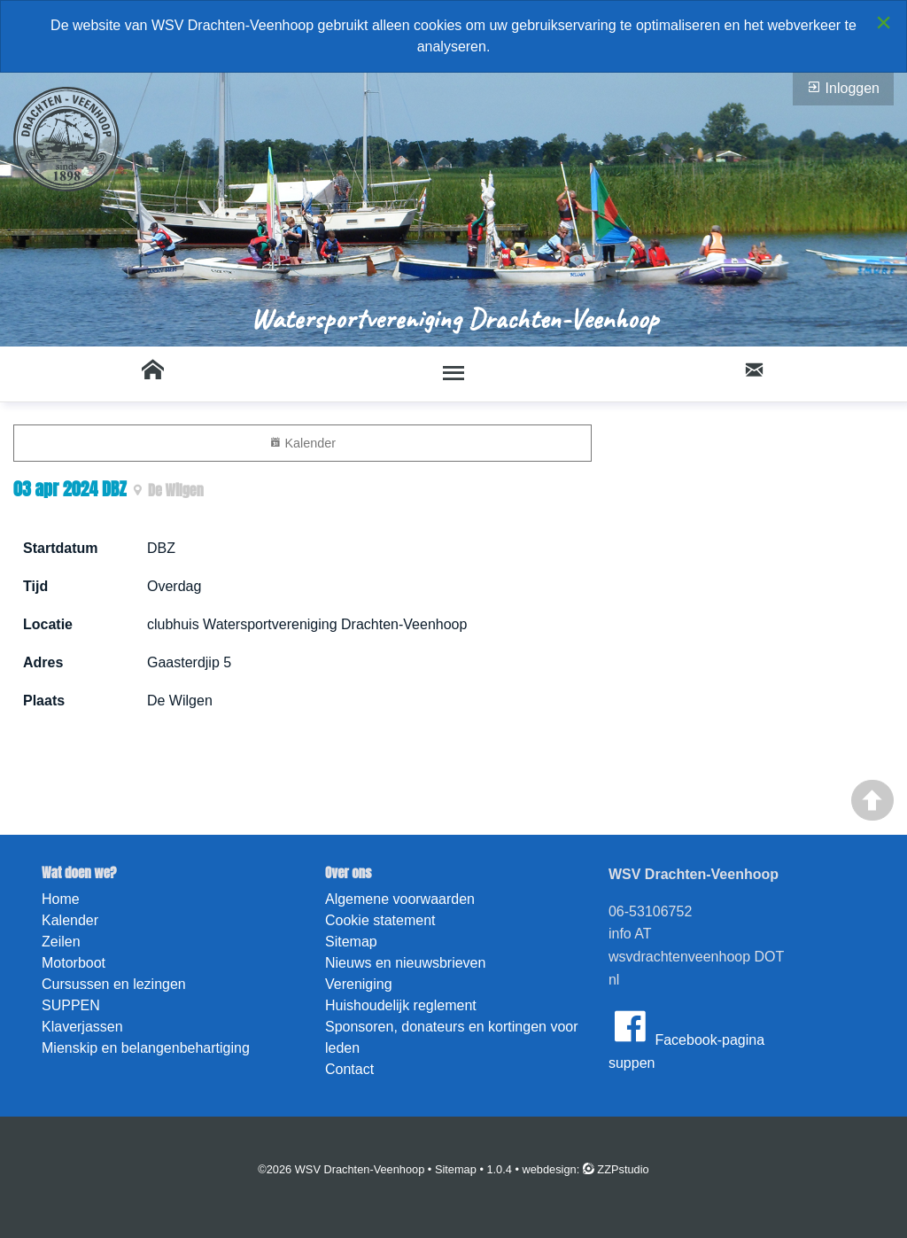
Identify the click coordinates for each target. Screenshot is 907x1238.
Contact (349, 1069)
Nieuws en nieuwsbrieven (405, 962)
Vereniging (358, 984)
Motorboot (73, 962)
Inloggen (843, 88)
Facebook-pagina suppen (686, 1038)
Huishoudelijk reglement (401, 1005)
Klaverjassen (82, 1026)
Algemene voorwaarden (400, 899)
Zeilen (61, 941)
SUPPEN (71, 1005)
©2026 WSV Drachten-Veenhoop (341, 1169)
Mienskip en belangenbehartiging (146, 1047)
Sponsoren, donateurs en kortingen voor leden (451, 1037)
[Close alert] (883, 22)
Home (61, 899)
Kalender (303, 442)
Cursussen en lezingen (114, 984)
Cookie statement (380, 920)
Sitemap (351, 941)
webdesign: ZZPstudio (586, 1169)
